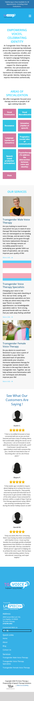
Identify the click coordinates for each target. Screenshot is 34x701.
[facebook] (4, 631)
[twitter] (7, 631)
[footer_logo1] (14, 602)
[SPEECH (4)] (9, 10)
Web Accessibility (22, 685)
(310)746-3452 (7, 624)
